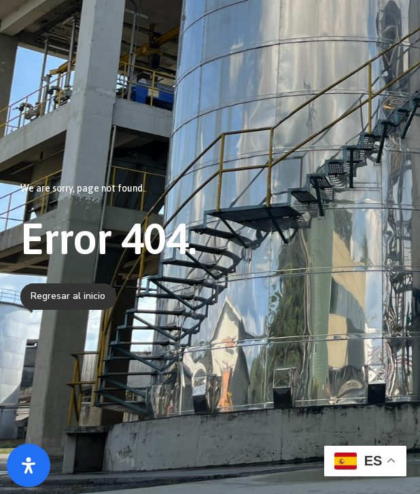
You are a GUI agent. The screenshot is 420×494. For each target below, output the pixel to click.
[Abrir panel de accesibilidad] (28, 465)
